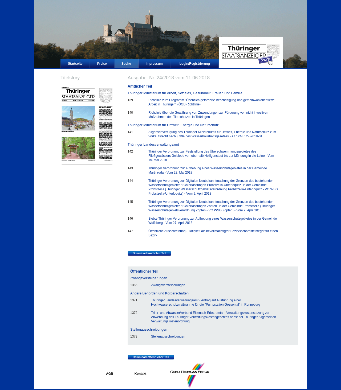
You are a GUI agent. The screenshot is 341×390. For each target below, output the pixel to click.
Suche (126, 63)
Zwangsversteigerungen (168, 285)
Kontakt (141, 374)
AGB (109, 374)
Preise (102, 63)
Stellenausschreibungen (168, 336)
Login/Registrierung (195, 63)
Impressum (154, 63)
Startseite (75, 63)
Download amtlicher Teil (147, 253)
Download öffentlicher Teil (148, 357)
